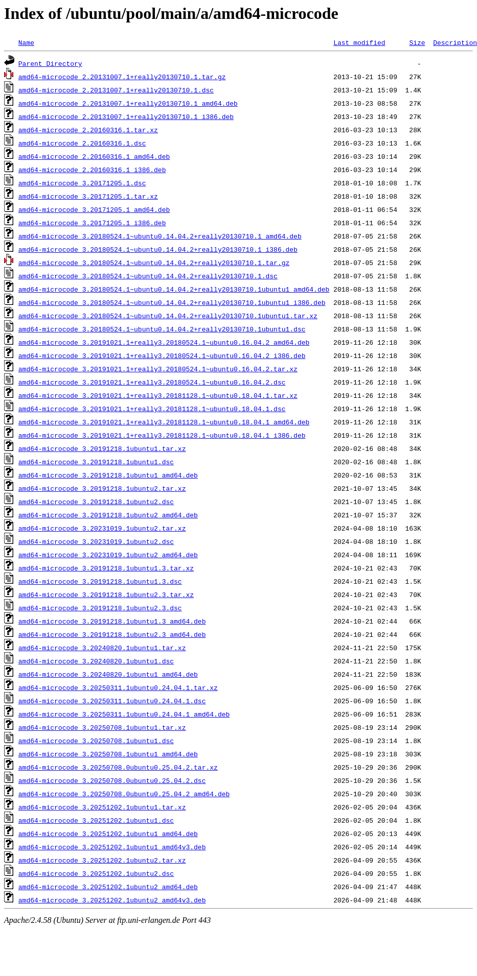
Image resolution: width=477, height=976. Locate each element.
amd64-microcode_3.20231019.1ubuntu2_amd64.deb (108, 554)
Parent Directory (50, 63)
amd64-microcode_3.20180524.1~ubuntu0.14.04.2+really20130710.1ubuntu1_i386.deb (172, 302)
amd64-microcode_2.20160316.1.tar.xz (88, 129)
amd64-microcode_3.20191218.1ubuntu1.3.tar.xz (106, 568)
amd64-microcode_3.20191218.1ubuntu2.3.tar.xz (106, 594)
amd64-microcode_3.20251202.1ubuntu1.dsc (96, 820)
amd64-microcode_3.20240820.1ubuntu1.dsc (96, 660)
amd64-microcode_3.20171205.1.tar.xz (88, 196)
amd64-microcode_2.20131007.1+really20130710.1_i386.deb (126, 116)
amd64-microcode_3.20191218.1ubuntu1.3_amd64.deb (112, 621)
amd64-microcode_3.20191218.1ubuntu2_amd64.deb (108, 514)
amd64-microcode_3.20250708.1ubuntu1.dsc (96, 740)
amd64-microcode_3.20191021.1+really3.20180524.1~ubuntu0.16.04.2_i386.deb (162, 355)
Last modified (359, 42)
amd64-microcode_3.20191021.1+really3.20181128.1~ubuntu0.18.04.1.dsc (152, 408)
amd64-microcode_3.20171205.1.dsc (82, 182)
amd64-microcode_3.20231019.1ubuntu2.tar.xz (102, 528)
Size (417, 42)
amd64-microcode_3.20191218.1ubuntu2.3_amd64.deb (112, 634)
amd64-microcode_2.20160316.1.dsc (82, 143)
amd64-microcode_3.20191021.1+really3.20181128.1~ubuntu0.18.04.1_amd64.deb (163, 421)
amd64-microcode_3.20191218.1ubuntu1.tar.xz (102, 448)
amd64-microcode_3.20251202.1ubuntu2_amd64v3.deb (112, 899)
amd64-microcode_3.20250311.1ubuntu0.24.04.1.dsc (112, 700)
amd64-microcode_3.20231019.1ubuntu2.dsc (96, 541)
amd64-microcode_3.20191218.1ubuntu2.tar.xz (102, 488)
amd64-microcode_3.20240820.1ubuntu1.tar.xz (102, 647)
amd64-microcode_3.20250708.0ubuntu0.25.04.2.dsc (112, 780)
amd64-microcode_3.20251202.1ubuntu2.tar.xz (102, 860)
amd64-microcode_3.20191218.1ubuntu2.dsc (96, 501)
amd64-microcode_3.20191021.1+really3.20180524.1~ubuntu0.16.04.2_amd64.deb (163, 342)
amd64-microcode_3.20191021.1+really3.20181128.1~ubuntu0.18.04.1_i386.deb (162, 435)
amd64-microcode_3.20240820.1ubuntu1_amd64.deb (108, 674)
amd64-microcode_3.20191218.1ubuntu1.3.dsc (100, 581)
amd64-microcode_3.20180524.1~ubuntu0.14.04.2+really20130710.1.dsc (148, 275)
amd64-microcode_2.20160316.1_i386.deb (92, 169)
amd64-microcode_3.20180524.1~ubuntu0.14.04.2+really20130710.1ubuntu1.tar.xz (167, 315)
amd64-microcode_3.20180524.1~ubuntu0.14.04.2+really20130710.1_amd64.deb (160, 236)
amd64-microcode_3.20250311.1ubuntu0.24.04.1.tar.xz (118, 687)
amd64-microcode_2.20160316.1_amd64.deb (94, 156)
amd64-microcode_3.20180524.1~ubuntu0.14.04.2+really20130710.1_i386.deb (158, 249)
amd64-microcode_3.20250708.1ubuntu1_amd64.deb (108, 753)
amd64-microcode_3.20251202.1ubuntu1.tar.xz (102, 807)
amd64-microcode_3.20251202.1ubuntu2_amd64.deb (108, 886)
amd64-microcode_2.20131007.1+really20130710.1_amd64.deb (128, 103)
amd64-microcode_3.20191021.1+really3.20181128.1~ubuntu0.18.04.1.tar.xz (158, 395)
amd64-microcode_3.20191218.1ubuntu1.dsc (96, 461)
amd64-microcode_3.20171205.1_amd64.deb (94, 209)
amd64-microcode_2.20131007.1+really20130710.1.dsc (116, 89)
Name (26, 42)
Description (455, 42)
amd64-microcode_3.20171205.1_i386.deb (92, 222)
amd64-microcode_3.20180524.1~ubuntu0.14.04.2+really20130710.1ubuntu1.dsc (162, 329)
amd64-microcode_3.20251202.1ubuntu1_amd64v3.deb (112, 846)
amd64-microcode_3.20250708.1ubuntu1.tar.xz (102, 727)
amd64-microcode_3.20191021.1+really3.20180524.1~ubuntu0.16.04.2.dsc (152, 382)
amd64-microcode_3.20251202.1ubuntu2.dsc (96, 873)
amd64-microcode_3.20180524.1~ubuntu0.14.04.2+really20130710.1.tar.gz (153, 262)
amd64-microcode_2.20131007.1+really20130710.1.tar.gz (122, 76)
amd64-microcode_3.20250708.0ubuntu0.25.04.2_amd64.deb (124, 793)
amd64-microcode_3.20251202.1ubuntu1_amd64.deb (108, 833)
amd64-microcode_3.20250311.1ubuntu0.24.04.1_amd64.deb (124, 714)
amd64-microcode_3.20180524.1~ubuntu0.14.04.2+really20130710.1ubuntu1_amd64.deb (173, 289)
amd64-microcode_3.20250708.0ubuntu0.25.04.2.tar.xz (118, 767)
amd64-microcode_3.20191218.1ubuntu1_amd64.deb (108, 475)
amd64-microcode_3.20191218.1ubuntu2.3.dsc (100, 607)
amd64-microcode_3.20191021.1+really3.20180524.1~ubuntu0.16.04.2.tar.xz (158, 368)
